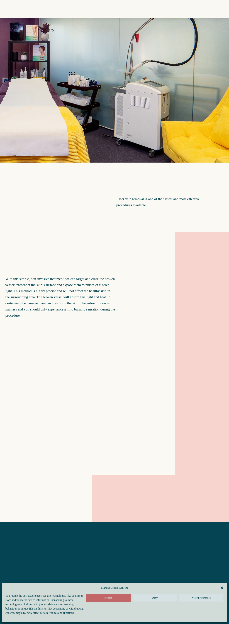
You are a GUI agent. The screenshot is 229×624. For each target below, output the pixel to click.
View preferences (201, 597)
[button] (222, 588)
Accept (108, 597)
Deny (155, 597)
